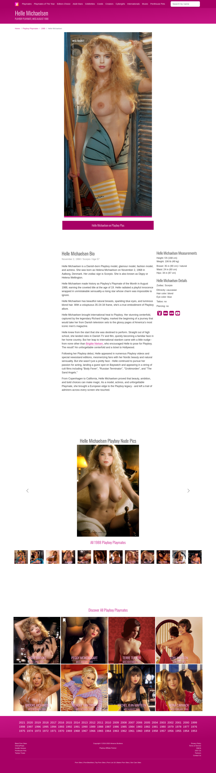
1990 (84, 726)
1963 (116, 730)
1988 (43, 28)
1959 (147, 730)
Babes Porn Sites (123, 762)
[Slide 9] (126, 532)
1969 (69, 730)
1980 (163, 726)
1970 (61, 730)
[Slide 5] (105, 532)
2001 (178, 722)
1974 (30, 730)
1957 (163, 730)
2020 (30, 722)
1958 (155, 730)
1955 (178, 730)
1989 (92, 726)
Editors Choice (64, 4)
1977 (186, 726)
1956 (170, 730)
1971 (53, 730)
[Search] (185, 4)
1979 (170, 726)
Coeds (100, 4)
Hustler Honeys (20, 748)
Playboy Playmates (30, 28)
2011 (100, 722)
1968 (77, 730)
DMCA (198, 748)
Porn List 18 (111, 762)
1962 (123, 730)
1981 (155, 726)
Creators (109, 4)
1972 (45, 730)
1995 (45, 726)
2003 (163, 722)
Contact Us (197, 755)
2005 (147, 722)
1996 (38, 726)
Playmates (27, 4)
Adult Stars (78, 4)
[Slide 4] (100, 532)
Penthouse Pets (157, 4)
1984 (131, 726)
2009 (116, 722)
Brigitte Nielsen (94, 343)
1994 (53, 726)
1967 (84, 730)
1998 (22, 726)
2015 (69, 722)
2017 (53, 722)
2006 (139, 722)
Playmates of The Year (44, 4)
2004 (155, 722)
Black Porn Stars (21, 743)
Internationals (133, 4)
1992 (69, 726)
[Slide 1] (85, 532)
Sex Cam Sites (135, 762)
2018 (45, 722)
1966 (92, 730)
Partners (198, 753)
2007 (131, 722)
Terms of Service (195, 746)
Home (17, 28)
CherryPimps (19, 746)
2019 (38, 722)
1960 (139, 730)
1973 (38, 730)
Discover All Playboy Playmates (108, 610)
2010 (108, 722)
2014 (77, 722)
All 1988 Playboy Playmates (108, 542)
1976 (194, 726)
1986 (116, 726)
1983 (139, 726)
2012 (92, 722)
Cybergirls (120, 4)
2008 (123, 722)
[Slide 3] (95, 532)
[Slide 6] (110, 532)
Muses (145, 4)
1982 (147, 726)
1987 (108, 726)
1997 (30, 726)
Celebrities (90, 4)
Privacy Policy (196, 743)
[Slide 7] (116, 532)
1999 (194, 722)
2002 (170, 722)
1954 (186, 730)
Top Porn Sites (100, 762)
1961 (131, 730)
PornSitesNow (89, 762)
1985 (123, 726)
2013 (84, 722)
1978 (178, 726)
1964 (108, 730)
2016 (61, 722)
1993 (61, 726)
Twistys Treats (20, 753)
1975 (22, 730)
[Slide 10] (131, 532)
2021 (22, 722)
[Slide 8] (121, 532)
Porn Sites (78, 762)
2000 (186, 722)
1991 (77, 726)
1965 (100, 730)
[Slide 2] (90, 532)
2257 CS (198, 750)
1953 (194, 730)
